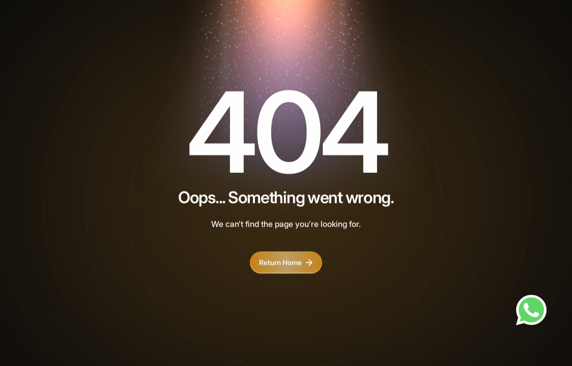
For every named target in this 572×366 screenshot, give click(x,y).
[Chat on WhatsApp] (531, 310)
